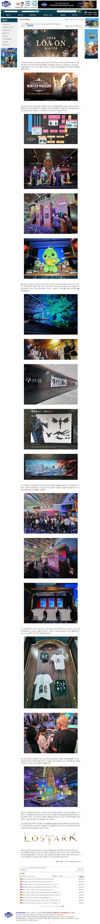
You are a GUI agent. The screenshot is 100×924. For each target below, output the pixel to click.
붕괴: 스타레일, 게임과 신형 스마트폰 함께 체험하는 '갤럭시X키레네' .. (41, 895)
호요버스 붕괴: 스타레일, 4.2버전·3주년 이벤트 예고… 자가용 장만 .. (40, 903)
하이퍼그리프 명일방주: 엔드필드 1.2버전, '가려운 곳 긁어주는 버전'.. (40, 900)
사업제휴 (39, 912)
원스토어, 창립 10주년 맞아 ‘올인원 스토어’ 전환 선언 (36, 879)
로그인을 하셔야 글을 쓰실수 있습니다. (52, 869)
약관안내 (28, 912)
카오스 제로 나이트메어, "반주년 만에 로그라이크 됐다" (37, 889)
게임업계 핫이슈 (7, 30)
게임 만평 (5, 42)
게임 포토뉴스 (6, 45)
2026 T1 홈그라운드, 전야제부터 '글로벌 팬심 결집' (36, 897)
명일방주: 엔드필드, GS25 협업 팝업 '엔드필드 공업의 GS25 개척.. (39, 887)
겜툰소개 (34, 912)
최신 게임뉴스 (6, 24)
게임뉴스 (72, 19)
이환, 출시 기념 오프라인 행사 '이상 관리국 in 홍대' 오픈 (37, 881)
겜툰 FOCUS (6, 33)
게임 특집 (5, 36)
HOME (66, 19)
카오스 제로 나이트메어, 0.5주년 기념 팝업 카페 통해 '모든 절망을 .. (40, 892)
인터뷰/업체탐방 (7, 39)
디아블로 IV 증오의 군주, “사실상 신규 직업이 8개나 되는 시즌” (39, 884)
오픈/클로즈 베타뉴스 (8, 27)
